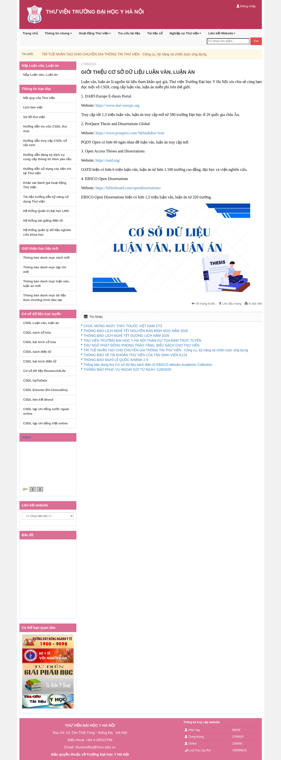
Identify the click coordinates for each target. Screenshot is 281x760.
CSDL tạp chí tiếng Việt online (45, 423)
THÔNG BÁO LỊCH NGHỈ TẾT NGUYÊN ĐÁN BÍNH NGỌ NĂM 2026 (136, 331)
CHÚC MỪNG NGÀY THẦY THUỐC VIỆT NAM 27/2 (123, 326)
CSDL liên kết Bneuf (38, 399)
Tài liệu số (154, 33)
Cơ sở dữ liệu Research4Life (44, 371)
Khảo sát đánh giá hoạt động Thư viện (44, 185)
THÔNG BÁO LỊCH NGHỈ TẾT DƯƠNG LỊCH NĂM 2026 (126, 336)
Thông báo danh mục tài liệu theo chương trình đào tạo (44, 297)
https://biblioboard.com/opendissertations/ (128, 188)
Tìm (256, 41)
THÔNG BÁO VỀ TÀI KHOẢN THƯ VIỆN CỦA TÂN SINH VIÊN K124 (135, 355)
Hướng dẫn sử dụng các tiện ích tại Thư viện (47, 171)
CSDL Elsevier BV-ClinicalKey (45, 390)
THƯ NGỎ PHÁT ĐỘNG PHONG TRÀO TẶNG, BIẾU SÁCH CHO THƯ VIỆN (142, 345)
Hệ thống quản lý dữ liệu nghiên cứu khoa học (47, 232)
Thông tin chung (58, 33)
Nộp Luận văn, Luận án (40, 74)
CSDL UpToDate (35, 380)
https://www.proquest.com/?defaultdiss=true (130, 133)
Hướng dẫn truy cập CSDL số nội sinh (45, 143)
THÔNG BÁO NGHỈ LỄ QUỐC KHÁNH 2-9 (116, 360)
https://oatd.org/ (108, 160)
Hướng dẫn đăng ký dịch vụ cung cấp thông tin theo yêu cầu (47, 157)
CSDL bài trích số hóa (39, 342)
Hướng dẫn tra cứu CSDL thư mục (45, 129)
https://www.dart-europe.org (117, 105)
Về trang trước (203, 303)
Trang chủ (30, 33)
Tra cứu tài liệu (129, 33)
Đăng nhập (246, 6)
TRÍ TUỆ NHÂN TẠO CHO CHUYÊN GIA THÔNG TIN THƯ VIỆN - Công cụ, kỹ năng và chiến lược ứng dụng (124, 54)
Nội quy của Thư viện (39, 98)
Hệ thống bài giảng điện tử (43, 220)
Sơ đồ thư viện (34, 117)
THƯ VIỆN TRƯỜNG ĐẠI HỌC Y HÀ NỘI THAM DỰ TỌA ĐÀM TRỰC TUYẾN (142, 340)
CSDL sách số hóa (37, 332)
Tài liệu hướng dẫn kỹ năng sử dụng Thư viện (46, 199)
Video (26, 437)
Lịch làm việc (33, 107)
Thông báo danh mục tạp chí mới (44, 269)
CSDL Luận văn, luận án (41, 323)
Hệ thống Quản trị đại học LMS (46, 211)
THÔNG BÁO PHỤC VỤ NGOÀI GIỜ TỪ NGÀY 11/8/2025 (127, 369)
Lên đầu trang (229, 303)
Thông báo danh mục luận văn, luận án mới (46, 283)
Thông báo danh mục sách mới (46, 257)
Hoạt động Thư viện (95, 33)
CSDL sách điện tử (37, 352)
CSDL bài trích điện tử (39, 361)
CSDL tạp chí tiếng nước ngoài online (46, 411)
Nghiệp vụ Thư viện (185, 33)
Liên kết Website (221, 33)
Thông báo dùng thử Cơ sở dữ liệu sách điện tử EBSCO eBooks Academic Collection (148, 365)
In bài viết (253, 303)
